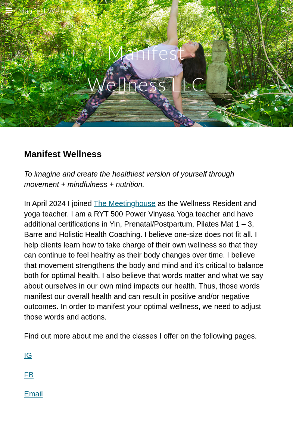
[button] (9, 10)
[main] (146, 64)
